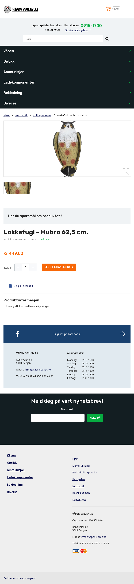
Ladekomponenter (19, 82)
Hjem (6, 115)
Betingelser (78, 479)
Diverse (9, 103)
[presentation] (57, 430)
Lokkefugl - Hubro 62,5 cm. (72, 115)
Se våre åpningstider (76, 30)
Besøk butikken (81, 493)
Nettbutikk (21, 115)
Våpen (8, 51)
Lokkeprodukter (42, 115)
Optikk (8, 61)
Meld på (95, 417)
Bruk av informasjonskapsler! (19, 578)
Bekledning (12, 93)
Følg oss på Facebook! (67, 334)
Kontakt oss (79, 499)
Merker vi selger (81, 465)
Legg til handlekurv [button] (59, 267)
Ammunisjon (13, 72)
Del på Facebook (23, 285)
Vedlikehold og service (84, 472)
